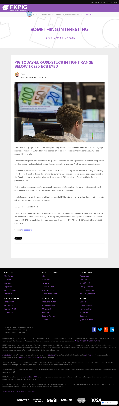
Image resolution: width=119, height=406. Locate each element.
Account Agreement (87, 294)
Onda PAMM (8, 312)
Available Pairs (85, 283)
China (34, 357)
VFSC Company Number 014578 (86, 341)
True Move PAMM (10, 309)
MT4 (43, 276)
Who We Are (8, 276)
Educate (83, 302)
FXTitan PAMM (9, 302)
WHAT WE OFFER (50, 272)
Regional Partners (48, 316)
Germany (27, 357)
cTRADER (46, 280)
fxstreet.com (26, 230)
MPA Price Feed (48, 290)
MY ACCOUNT (113, 2)
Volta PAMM (8, 305)
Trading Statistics (86, 287)
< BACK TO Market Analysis (59, 38)
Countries (51, 355)
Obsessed (83, 316)
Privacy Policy (21, 391)
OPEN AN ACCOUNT (98, 2)
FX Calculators (85, 280)
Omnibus (45, 320)
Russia (39, 357)
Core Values (8, 283)
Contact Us (8, 294)
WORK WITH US (49, 298)
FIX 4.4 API (46, 283)
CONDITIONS (86, 272)
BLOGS (83, 298)
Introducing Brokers (49, 302)
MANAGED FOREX (12, 298)
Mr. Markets (84, 312)
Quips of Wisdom (86, 320)
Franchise (45, 312)
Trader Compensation (88, 290)
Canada (20, 357)
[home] (13, 8)
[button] (115, 8)
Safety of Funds (10, 290)
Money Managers (48, 305)
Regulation (8, 287)
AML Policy (31, 391)
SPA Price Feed (48, 287)
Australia (88, 355)
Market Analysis (86, 309)
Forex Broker (7, 355)
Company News (86, 305)
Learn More (89, 15)
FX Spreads (84, 276)
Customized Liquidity (49, 294)
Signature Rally (31, 377)
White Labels (46, 309)
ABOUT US (9, 272)
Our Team (7, 280)
